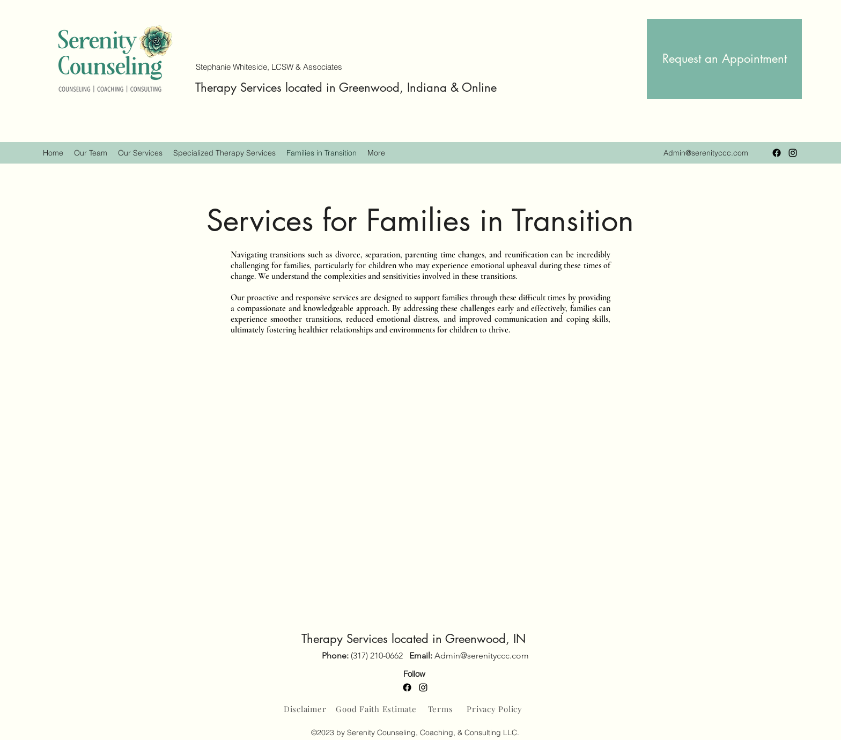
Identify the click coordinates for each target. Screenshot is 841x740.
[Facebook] (776, 152)
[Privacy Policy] (494, 709)
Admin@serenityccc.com (705, 153)
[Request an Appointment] (724, 59)
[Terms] (440, 709)
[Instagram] (792, 152)
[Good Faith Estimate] (376, 709)
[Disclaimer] (305, 709)
